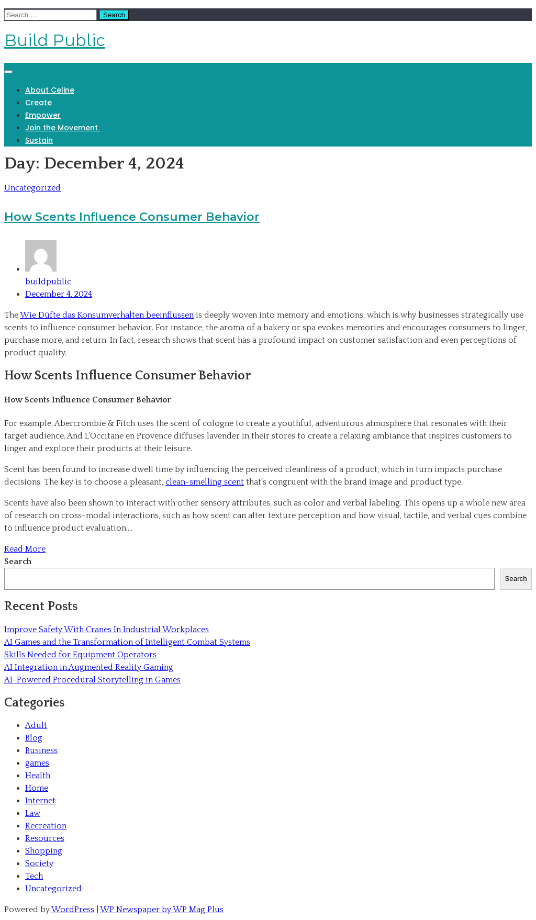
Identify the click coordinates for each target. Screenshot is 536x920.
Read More (25, 549)
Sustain (39, 140)
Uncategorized (32, 188)
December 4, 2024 (58, 294)
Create (38, 102)
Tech (34, 876)
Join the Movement (62, 127)
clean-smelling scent (204, 482)
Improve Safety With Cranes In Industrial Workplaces (106, 629)
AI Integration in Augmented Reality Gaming (88, 667)
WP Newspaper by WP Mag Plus (162, 909)
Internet (40, 800)
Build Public (54, 40)
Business (41, 750)
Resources (44, 838)
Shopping (43, 851)
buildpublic (278, 263)
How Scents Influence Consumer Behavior (132, 217)
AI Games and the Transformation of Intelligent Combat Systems (127, 642)
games (37, 763)
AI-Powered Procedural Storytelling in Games (92, 680)
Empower (43, 115)
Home (36, 788)
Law (32, 813)
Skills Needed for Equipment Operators (80, 654)
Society (39, 863)
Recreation (45, 826)
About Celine (49, 90)
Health (37, 775)
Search (17, 561)
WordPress (72, 909)
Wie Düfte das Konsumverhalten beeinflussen (107, 315)
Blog (33, 738)
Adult (36, 725)
